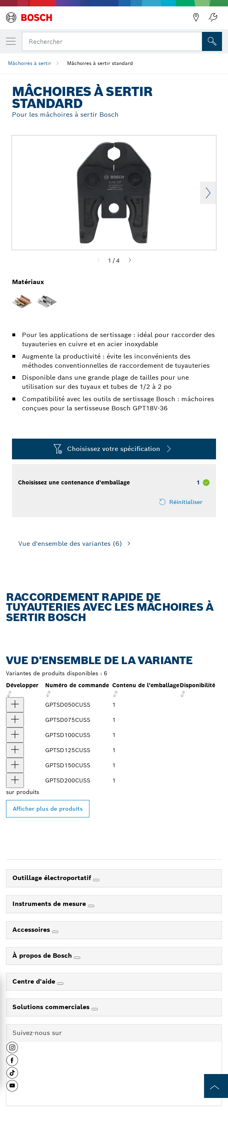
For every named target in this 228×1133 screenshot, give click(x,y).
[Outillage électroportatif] (96, 880)
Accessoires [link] (32, 929)
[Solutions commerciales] (94, 1009)
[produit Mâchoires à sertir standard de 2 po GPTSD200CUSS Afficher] (15, 780)
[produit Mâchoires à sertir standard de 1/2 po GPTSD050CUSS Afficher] (15, 704)
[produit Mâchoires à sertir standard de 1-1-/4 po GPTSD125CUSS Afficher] (15, 750)
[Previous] (98, 260)
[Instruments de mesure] (91, 906)
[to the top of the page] (216, 1086)
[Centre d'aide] (60, 983)
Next (208, 193)
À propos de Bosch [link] (43, 955)
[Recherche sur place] (212, 41)
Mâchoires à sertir (29, 63)
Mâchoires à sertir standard (100, 63)
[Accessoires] (55, 932)
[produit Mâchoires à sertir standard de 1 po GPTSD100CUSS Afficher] (15, 735)
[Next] (130, 260)
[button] (12, 1050)
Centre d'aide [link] (34, 981)
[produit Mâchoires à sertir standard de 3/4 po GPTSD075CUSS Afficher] (15, 719)
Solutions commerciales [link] (51, 1007)
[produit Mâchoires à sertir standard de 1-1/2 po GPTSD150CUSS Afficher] (15, 765)
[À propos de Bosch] (77, 958)
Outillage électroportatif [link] (52, 878)
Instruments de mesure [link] (50, 904)
